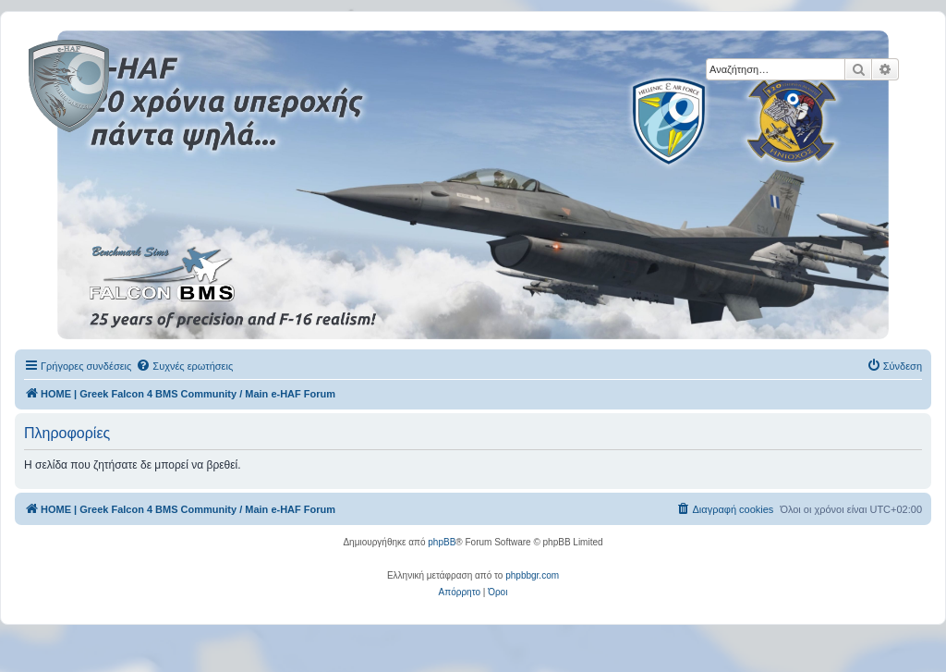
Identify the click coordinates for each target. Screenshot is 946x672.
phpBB (441, 542)
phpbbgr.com (532, 575)
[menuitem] (184, 366)
